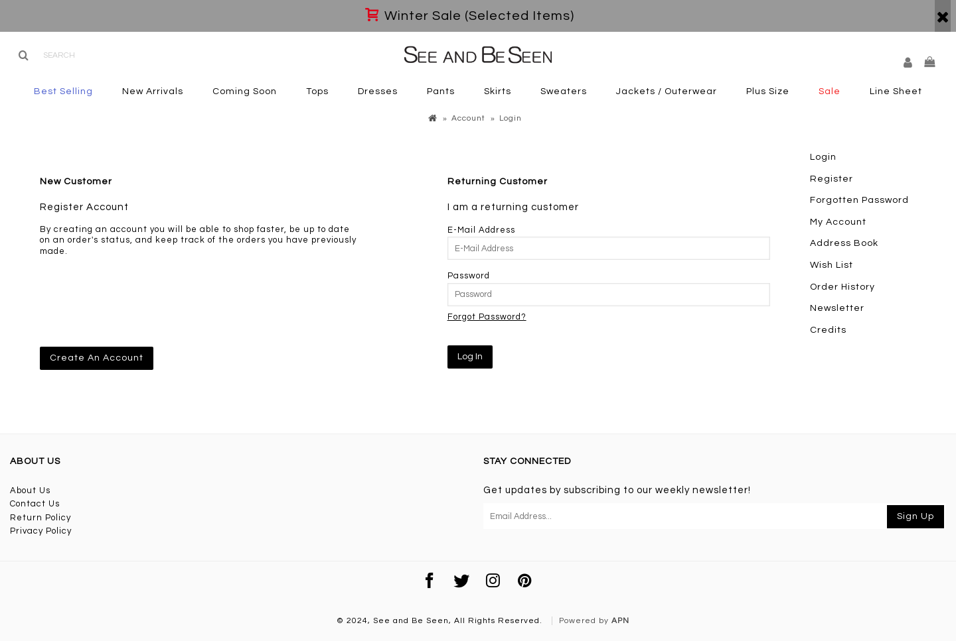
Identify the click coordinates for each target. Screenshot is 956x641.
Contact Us (35, 503)
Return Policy (40, 517)
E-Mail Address (481, 230)
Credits (828, 330)
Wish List (831, 265)
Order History (842, 287)
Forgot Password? (486, 316)
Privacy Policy (41, 531)
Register (831, 179)
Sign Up (915, 516)
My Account (838, 222)
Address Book (844, 243)
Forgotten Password (859, 200)
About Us (30, 490)
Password (468, 275)
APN (620, 620)
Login (823, 157)
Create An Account (96, 358)
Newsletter (837, 308)
